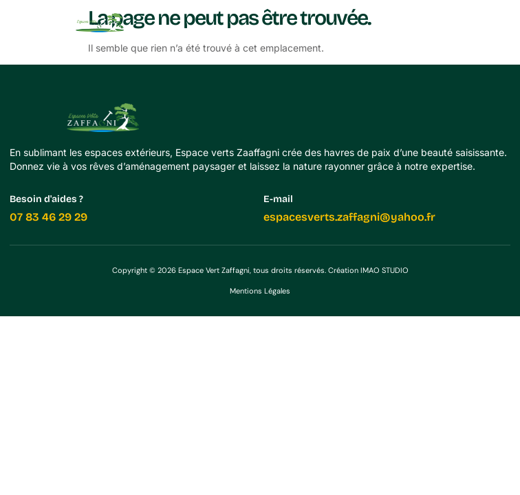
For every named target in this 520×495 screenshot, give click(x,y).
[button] (501, 23)
